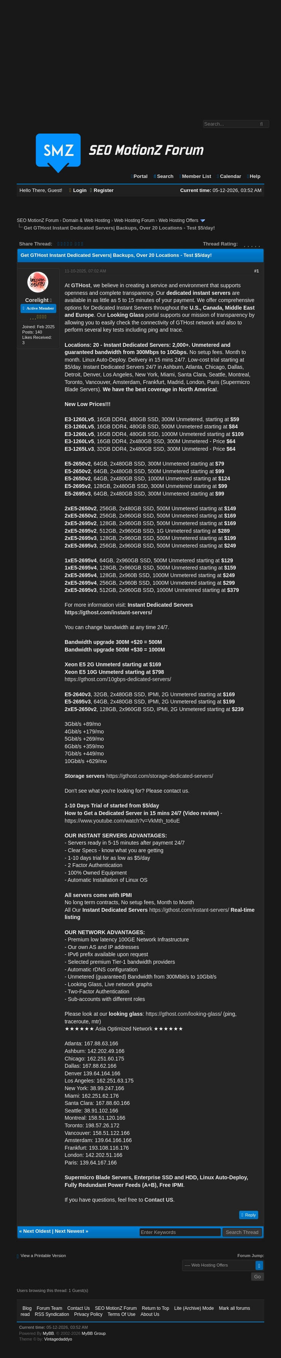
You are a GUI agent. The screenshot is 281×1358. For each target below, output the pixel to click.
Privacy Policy (88, 1314)
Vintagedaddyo (58, 1339)
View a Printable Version (43, 1255)
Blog (27, 1308)
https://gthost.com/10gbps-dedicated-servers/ (118, 679)
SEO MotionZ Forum (38, 220)
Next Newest (69, 1231)
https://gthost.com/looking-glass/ (184, 1014)
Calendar (228, 176)
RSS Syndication (52, 1314)
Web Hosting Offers (178, 220)
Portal (139, 176)
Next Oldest (37, 1231)
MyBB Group (94, 1333)
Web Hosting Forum (134, 220)
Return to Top (155, 1308)
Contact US (158, 1200)
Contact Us (78, 1308)
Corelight (36, 300)
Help (253, 176)
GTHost (80, 285)
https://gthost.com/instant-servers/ (108, 612)
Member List (195, 176)
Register (101, 190)
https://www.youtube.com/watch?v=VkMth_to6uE (122, 821)
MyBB (48, 1333)
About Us (150, 1314)
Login (78, 190)
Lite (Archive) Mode (194, 1308)
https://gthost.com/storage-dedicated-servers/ (159, 776)
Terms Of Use (121, 1314)
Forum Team (49, 1308)
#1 (256, 271)
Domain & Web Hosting (86, 220)
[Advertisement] (140, 56)
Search (163, 176)
